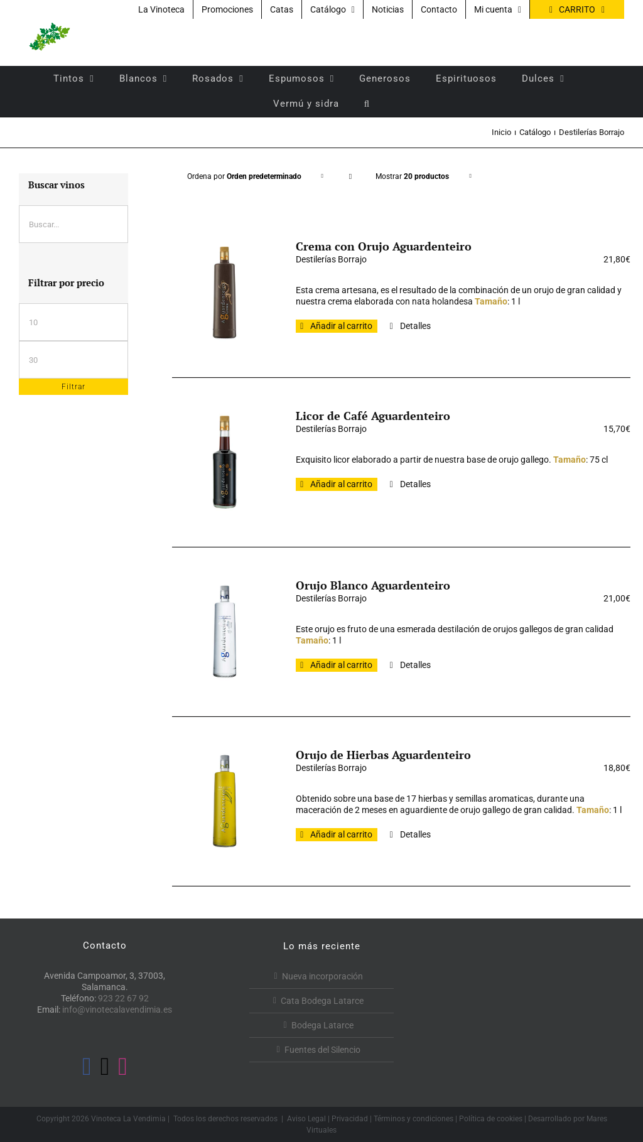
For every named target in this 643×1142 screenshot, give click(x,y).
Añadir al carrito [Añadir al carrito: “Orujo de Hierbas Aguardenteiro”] (341, 834)
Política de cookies (490, 1118)
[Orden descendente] (350, 177)
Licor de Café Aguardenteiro (373, 415)
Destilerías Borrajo (331, 259)
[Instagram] (122, 1066)
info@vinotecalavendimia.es (117, 1010)
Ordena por (244, 176)
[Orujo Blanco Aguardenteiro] (225, 631)
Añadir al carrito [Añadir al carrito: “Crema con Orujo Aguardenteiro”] (341, 326)
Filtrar (73, 386)
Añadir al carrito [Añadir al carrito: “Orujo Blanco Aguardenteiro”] (341, 665)
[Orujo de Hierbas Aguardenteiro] (225, 801)
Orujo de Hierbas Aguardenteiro (383, 754)
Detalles (415, 326)
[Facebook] (87, 1066)
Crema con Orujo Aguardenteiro (384, 246)
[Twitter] (105, 1066)
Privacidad (350, 1118)
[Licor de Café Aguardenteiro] (225, 462)
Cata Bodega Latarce (322, 1001)
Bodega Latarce (322, 1025)
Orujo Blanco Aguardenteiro (373, 585)
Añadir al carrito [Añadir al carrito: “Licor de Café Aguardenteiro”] (341, 484)
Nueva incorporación (322, 976)
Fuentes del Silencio (322, 1050)
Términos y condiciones (413, 1118)
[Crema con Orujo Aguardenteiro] (225, 292)
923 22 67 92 (123, 998)
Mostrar (412, 176)
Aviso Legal (306, 1118)
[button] (367, 103)
